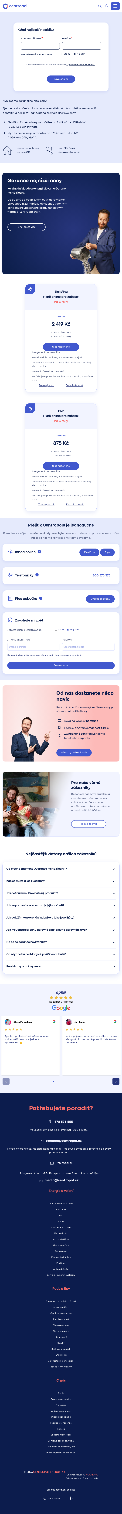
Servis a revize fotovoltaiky (61, 1275)
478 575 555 (63, 1122)
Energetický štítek (61, 1257)
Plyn (61, 1215)
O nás (61, 1393)
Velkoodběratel (61, 1269)
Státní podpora (61, 1331)
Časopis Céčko (61, 1307)
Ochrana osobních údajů (60, 1441)
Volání (61, 1221)
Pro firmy (61, 1263)
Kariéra (61, 1429)
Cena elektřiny (61, 1245)
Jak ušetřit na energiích (61, 1361)
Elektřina (61, 1209)
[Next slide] (115, 1081)
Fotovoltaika (61, 1233)
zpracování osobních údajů (81, 65)
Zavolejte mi (61, 79)
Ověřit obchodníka (61, 1417)
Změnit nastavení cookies (61, 1490)
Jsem (66, 54)
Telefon (66, 38)
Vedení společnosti (61, 1411)
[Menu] (115, 6)
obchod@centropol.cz (63, 1141)
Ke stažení (61, 1337)
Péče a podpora (61, 1325)
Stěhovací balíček (60, 1349)
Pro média (63, 1163)
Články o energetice (61, 1313)
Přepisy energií (61, 1319)
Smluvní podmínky (90, 1478)
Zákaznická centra (61, 1399)
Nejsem (80, 54)
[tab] (53, 1081)
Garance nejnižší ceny (61, 1203)
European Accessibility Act (61, 1447)
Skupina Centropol (61, 1435)
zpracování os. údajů (70, 655)
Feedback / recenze (61, 1423)
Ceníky (60, 1343)
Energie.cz (61, 1355)
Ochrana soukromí (73, 1478)
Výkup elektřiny (61, 1239)
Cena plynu (61, 1251)
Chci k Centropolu (61, 1227)
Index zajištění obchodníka (60, 1453)
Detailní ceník (74, 385)
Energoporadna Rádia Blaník (60, 1301)
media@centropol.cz (62, 1180)
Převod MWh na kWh (61, 1367)
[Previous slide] (6, 1081)
